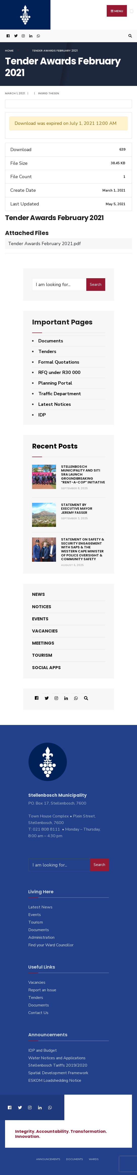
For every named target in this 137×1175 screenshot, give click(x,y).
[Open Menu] (131, 11)
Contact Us (38, 1013)
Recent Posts (55, 446)
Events (40, 619)
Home (9, 51)
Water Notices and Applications (57, 1058)
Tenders (47, 351)
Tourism (42, 655)
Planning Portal (55, 383)
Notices (41, 607)
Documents (50, 341)
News (38, 594)
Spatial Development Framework (58, 1073)
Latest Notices (54, 404)
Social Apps (46, 668)
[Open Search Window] (129, 36)
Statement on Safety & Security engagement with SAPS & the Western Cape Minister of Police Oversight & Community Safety (82, 549)
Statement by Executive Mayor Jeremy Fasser (76, 508)
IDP (42, 415)
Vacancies (45, 631)
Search (95, 284)
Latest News (40, 907)
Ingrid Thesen (48, 93)
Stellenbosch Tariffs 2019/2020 (57, 1065)
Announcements (48, 1159)
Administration (41, 937)
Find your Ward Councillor (50, 945)
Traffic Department (59, 394)
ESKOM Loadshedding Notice (54, 1080)
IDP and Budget (42, 1050)
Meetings (43, 643)
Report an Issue (42, 990)
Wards (93, 1159)
